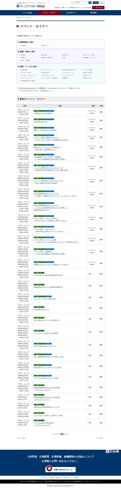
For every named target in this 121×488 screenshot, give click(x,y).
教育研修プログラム (75, 7)
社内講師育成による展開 (27, 80)
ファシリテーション (26, 78)
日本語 (96, 2)
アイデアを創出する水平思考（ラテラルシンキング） (44, 423)
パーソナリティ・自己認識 (49, 78)
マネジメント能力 (25, 72)
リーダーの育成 (87, 70)
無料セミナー (45, 45)
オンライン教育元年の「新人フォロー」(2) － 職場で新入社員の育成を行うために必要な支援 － (51, 168)
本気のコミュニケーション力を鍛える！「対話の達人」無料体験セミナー (47, 147)
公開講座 (23, 45)
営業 (63, 57)
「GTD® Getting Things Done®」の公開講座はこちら (35, 90)
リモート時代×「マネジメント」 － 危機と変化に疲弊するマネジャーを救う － (49, 229)
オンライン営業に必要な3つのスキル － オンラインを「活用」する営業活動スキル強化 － (51, 137)
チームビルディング (68, 72)
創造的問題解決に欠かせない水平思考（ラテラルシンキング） (47, 387)
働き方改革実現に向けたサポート (53, 481)
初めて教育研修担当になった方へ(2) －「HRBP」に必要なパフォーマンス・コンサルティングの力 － (56, 193)
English (101, 2)
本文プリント (100, 17)
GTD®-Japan (52, 88)
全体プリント (93, 17)
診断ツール (64, 7)
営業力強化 (23, 70)
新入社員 (44, 55)
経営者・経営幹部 (46, 57)
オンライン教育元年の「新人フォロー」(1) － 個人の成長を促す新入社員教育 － (48, 181)
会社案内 (57, 7)
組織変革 (65, 78)
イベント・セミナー (55, 477)
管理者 (22, 57)
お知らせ (22, 481)
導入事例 (76, 477)
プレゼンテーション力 (47, 75)
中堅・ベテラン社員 (89, 55)
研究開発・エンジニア (89, 57)
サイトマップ (96, 481)
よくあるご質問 (87, 7)
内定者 (22, 55)
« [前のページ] (53, 434)
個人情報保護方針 (77, 481)
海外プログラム (87, 78)
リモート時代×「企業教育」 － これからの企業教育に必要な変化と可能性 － (50, 251)
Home (18, 17)
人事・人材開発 (25, 60)
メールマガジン (67, 481)
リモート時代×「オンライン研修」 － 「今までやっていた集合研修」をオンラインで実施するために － (57, 240)
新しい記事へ (22, 438)
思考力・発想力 (87, 72)
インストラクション (68, 75)
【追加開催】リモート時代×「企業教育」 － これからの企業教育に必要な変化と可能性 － (50, 157)
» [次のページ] (67, 434)
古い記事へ (99, 438)
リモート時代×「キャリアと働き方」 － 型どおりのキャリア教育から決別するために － (51, 218)
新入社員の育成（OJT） (69, 70)
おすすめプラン (67, 477)
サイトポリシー (87, 481)
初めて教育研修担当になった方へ (34, 481)
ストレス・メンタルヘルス (28, 75)
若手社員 (65, 55)
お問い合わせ (99, 7)
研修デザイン (87, 75)
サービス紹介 (44, 477)
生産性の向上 (45, 72)
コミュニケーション (47, 70)
